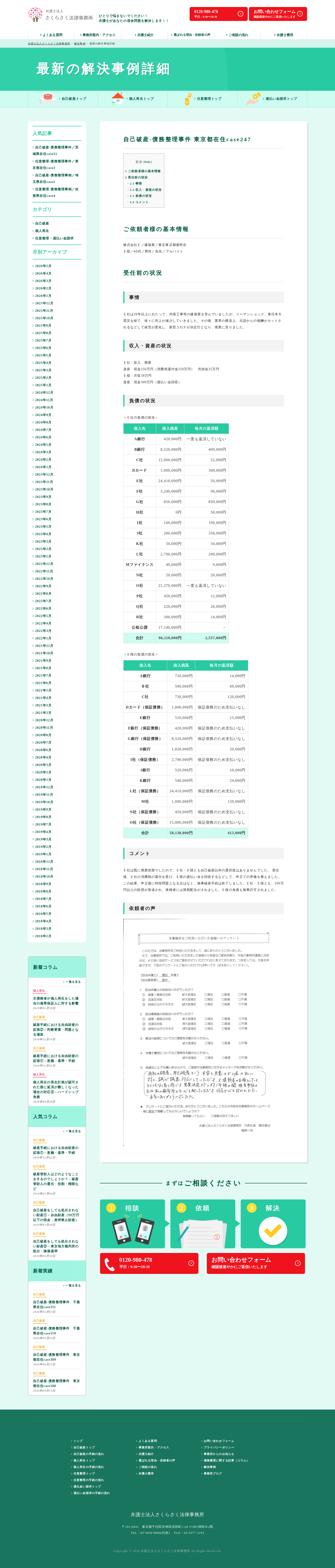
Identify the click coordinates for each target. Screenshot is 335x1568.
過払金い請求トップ (86, 1486)
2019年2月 (42, 847)
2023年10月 (43, 489)
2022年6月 (42, 608)
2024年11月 (43, 400)
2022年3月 (42, 631)
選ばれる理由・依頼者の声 (190, 35)
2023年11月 (43, 482)
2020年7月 (42, 742)
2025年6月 (42, 348)
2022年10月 (43, 579)
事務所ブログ (211, 1473)
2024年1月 (42, 467)
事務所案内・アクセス (98, 35)
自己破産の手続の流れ (87, 1454)
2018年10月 (43, 876)
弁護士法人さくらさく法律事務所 (49, 43)
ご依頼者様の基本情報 (143, 171)
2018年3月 (42, 928)
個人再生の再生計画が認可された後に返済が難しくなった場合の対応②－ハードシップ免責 (56, 1085)
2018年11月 (43, 869)
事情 (136, 183)
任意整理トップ (203, 99)
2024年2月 (42, 459)
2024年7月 (42, 430)
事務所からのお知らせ (217, 1454)
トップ (77, 1441)
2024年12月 (43, 392)
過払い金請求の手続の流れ (90, 1493)
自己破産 (41, 223)
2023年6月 (42, 519)
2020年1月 (42, 780)
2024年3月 (42, 452)
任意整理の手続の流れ (87, 1480)
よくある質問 (51, 35)
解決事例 (79, 43)
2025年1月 (42, 385)
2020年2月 (42, 772)
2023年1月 (42, 556)
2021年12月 (43, 646)
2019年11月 (43, 794)
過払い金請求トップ (272, 99)
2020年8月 (42, 735)
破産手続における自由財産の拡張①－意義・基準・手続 (56, 1054)
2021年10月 (43, 653)
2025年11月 (43, 310)
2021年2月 (42, 713)
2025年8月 (42, 333)
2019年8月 (42, 817)
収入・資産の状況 (146, 189)
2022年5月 (42, 616)
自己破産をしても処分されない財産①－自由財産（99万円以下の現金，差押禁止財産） (56, 1211)
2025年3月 (42, 370)
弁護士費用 (283, 35)
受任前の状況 (136, 177)
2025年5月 (42, 355)
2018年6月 (42, 906)
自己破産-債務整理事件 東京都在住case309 (56, 1353)
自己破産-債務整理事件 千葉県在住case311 (56, 1300)
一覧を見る (72, 982)
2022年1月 (42, 638)
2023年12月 (43, 474)
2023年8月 (42, 504)
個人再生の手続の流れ (87, 1467)
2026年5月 (42, 266)
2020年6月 (42, 750)
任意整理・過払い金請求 (53, 238)
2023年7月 (42, 512)
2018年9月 (42, 884)
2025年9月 (42, 325)
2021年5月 (42, 690)
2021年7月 (42, 675)
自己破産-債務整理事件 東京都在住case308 (56, 1379)
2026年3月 (42, 281)
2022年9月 (42, 586)
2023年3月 (42, 541)
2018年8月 (42, 891)
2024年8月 (42, 422)
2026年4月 (42, 273)
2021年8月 (42, 668)
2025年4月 (42, 363)
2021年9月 (42, 660)
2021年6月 (42, 683)
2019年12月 (43, 787)
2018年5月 (42, 914)
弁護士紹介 (144, 35)
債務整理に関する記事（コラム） (225, 1460)
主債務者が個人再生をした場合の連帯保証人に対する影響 (56, 996)
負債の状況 (141, 196)
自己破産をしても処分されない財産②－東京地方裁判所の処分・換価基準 (56, 1242)
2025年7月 (42, 340)
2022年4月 (42, 623)
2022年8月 (42, 593)
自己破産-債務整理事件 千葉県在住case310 (56, 1326)
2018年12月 (43, 861)
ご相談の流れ (237, 35)
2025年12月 (43, 303)
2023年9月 (42, 497)
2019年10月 (43, 802)
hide (147, 162)
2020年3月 (42, 765)
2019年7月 (42, 824)
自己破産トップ (63, 99)
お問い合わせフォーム (217, 1441)
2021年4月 (42, 698)
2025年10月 (43, 318)
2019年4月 (42, 832)
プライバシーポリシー (217, 1447)
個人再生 (41, 231)
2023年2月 (42, 549)
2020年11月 (43, 727)
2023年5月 (42, 526)
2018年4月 (42, 921)
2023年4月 (42, 534)
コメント (139, 202)
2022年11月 (43, 571)
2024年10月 (43, 407)
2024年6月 (42, 437)
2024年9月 (42, 415)
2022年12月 (43, 564)
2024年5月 (42, 445)
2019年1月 (42, 854)
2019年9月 (42, 809)
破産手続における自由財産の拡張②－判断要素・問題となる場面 (56, 1025)
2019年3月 (42, 839)
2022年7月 (42, 601)
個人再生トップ (133, 99)
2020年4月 (42, 757)
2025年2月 (42, 377)
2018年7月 (42, 899)
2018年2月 (42, 936)
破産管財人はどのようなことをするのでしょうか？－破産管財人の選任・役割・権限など (56, 1177)
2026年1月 (42, 296)
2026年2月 (42, 288)
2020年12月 (43, 720)
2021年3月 (42, 705)
